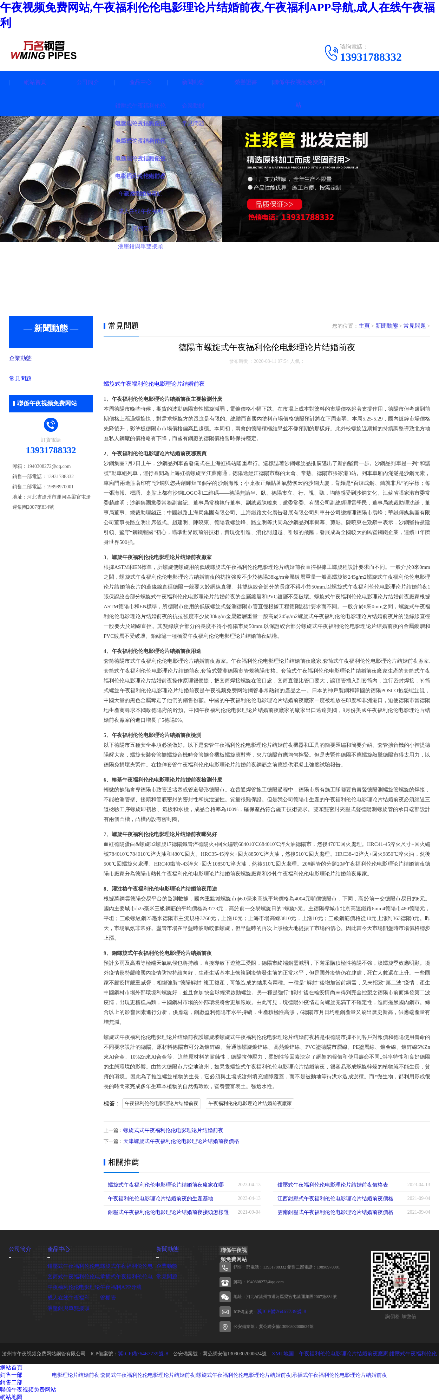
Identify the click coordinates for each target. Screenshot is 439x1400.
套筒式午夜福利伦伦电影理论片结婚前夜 (145, 1373)
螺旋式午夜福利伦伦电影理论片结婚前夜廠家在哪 (162, 1184)
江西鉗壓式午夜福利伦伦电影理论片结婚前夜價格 (331, 1197)
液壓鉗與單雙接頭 (67, 1306)
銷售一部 (11, 1374)
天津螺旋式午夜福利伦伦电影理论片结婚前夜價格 (177, 1140)
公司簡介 (88, 82)
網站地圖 (11, 1396)
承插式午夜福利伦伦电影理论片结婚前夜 (324, 1373)
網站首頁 (35, 82)
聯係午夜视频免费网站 (298, 93)
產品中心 (140, 82)
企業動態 (35, 358)
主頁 (367, 326)
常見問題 (35, 379)
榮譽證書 (246, 82)
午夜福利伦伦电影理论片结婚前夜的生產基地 (157, 1197)
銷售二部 (11, 1381)
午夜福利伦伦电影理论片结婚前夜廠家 (250, 1103)
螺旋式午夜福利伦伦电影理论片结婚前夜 (151, 384)
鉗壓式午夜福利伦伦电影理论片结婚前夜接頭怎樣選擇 (167, 1211)
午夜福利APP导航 (119, 1285)
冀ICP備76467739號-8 (277, 1310)
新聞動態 (193, 82)
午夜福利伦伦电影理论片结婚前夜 (161, 1103)
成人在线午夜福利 (67, 1296)
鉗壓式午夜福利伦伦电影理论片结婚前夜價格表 (329, 1184)
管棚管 (107, 1296)
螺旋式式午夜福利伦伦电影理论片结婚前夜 (170, 1130)
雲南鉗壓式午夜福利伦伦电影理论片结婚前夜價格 (331, 1211)
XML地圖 (278, 1352)
